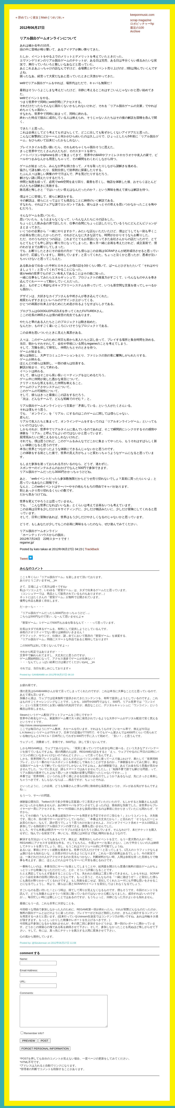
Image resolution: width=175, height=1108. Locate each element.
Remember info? (34, 1033)
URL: (23, 981)
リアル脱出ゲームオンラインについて (48, 38)
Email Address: (29, 970)
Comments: (27, 993)
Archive (135, 31)
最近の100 (137, 27)
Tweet (24, 558)
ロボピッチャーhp (142, 23)
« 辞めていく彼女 (27, 17)
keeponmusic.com (142, 14)
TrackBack (92, 549)
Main (44, 17)
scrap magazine (140, 20)
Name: (24, 959)
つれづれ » (57, 17)
